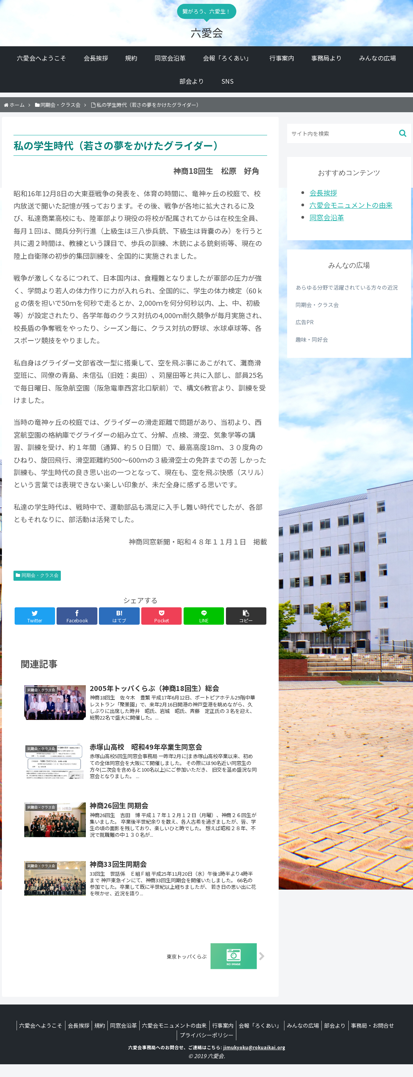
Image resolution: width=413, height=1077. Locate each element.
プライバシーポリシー (232, 1048)
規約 (117, 1038)
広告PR (305, 322)
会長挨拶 (323, 192)
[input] (349, 133)
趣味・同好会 (312, 339)
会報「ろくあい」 (290, 1038)
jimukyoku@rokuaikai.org (254, 1060)
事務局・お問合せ (175, 1048)
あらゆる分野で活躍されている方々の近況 (347, 287)
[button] (403, 133)
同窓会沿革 (326, 217)
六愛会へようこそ (53, 1038)
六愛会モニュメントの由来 (351, 205)
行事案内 (250, 1038)
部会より (371, 1038)
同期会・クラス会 (40, 575)
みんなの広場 (336, 1038)
